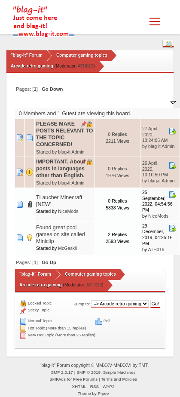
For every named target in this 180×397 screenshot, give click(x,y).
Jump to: (82, 304)
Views (130, 101)
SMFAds (57, 379)
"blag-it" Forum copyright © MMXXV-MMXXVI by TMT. (94, 365)
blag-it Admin (71, 151)
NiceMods (68, 211)
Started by (77, 101)
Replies (107, 101)
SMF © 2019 (88, 372)
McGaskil (67, 248)
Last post (160, 101)
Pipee (103, 393)
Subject (49, 101)
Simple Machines (119, 372)
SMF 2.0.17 (62, 372)
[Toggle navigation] (155, 21)
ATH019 (85, 66)
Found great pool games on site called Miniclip (60, 234)
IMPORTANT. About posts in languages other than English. (60, 168)
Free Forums (85, 379)
